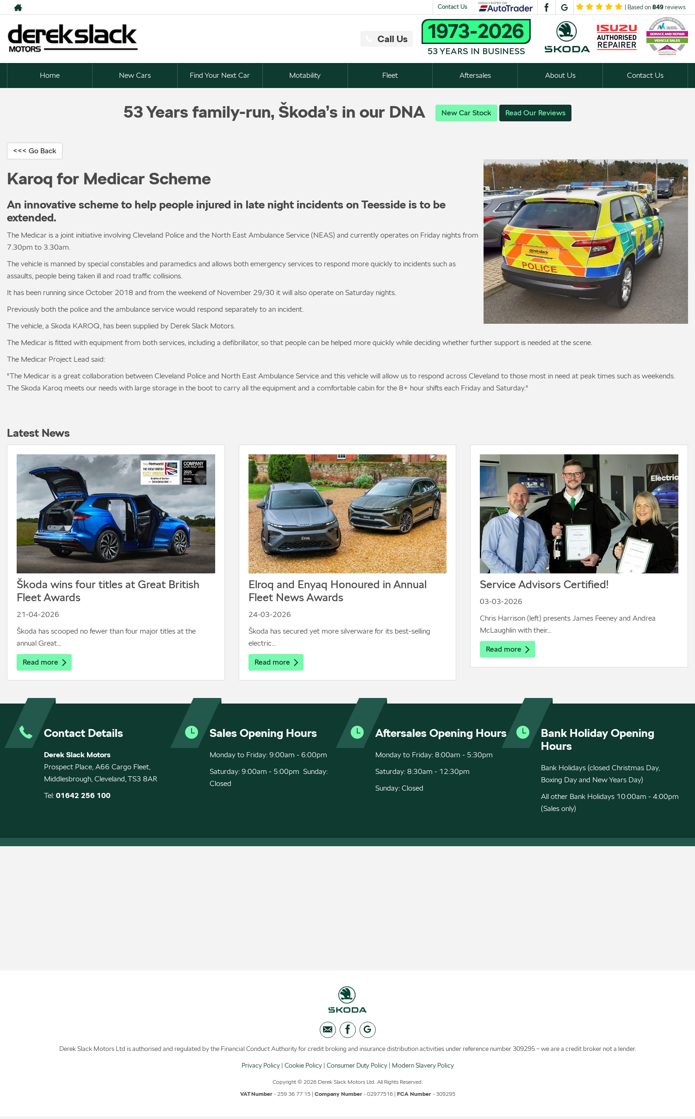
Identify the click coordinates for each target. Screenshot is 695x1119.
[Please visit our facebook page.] (546, 7)
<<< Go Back (34, 151)
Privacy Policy (261, 1067)
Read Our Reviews (535, 112)
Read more (44, 662)
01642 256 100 (83, 796)
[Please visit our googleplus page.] (564, 7)
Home (50, 75)
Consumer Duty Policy (357, 1067)
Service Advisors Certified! (544, 584)
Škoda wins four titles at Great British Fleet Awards (108, 591)
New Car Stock (466, 112)
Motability (305, 75)
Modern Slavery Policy (423, 1067)
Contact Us (452, 6)
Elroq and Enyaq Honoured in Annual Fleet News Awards (337, 591)
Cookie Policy (303, 1067)
